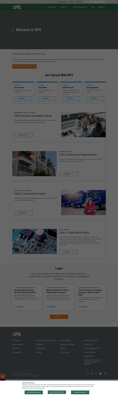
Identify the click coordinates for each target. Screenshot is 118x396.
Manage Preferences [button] (80, 392)
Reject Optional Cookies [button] (57, 392)
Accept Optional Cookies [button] (33, 392)
